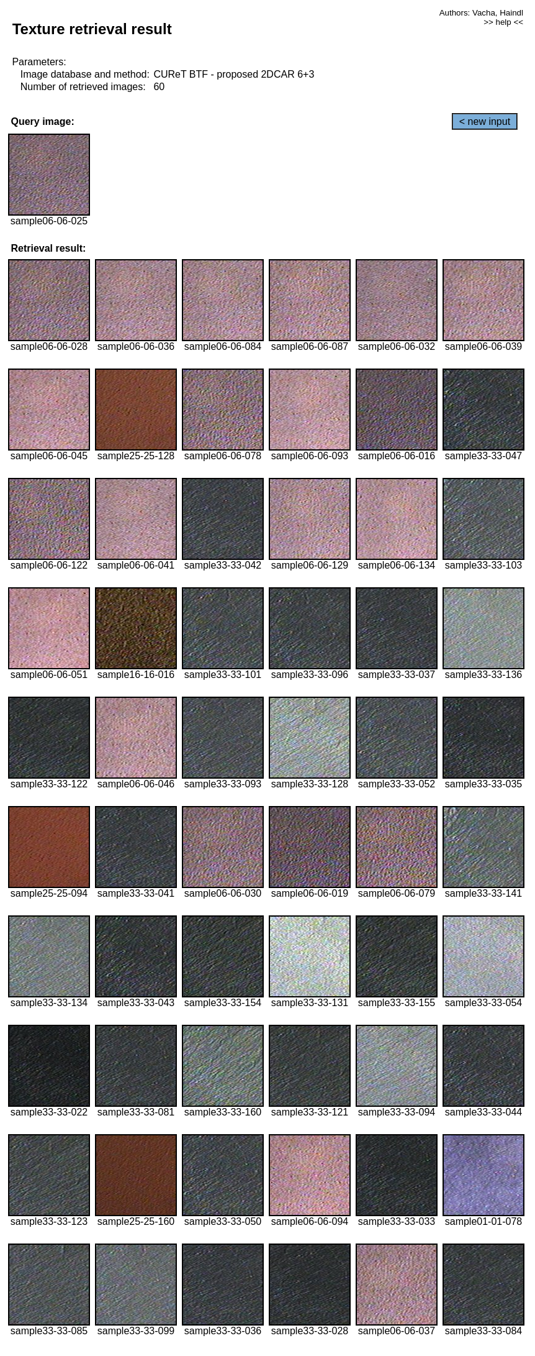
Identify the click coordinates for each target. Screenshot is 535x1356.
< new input (484, 121)
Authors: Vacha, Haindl (481, 12)
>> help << (503, 22)
